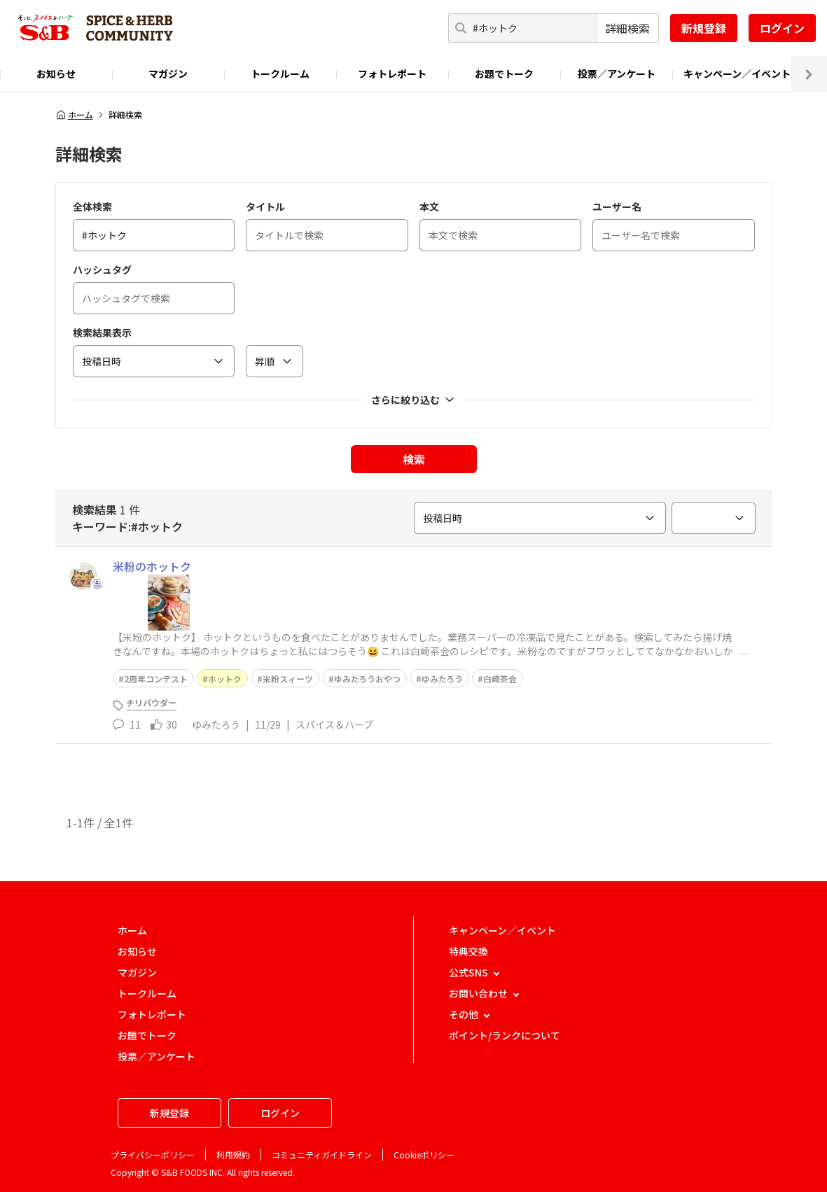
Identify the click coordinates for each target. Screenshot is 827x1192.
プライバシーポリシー (153, 1155)
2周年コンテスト (156, 679)
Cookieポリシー (424, 1155)
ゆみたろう (442, 679)
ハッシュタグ (102, 269)
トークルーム (280, 73)
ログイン (782, 28)
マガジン (168, 73)
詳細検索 (627, 28)
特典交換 (468, 951)
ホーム (74, 114)
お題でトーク (504, 73)
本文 (429, 206)
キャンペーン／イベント (737, 73)
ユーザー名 (616, 206)
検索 (414, 459)
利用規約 (233, 1155)
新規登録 (703, 28)
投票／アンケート (616, 73)
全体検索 (92, 206)
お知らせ (56, 73)
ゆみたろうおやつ (367, 679)
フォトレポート (392, 73)
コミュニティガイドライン (322, 1155)
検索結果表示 (102, 332)
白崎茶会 (500, 679)
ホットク (225, 679)
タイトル (265, 206)
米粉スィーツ (288, 679)
